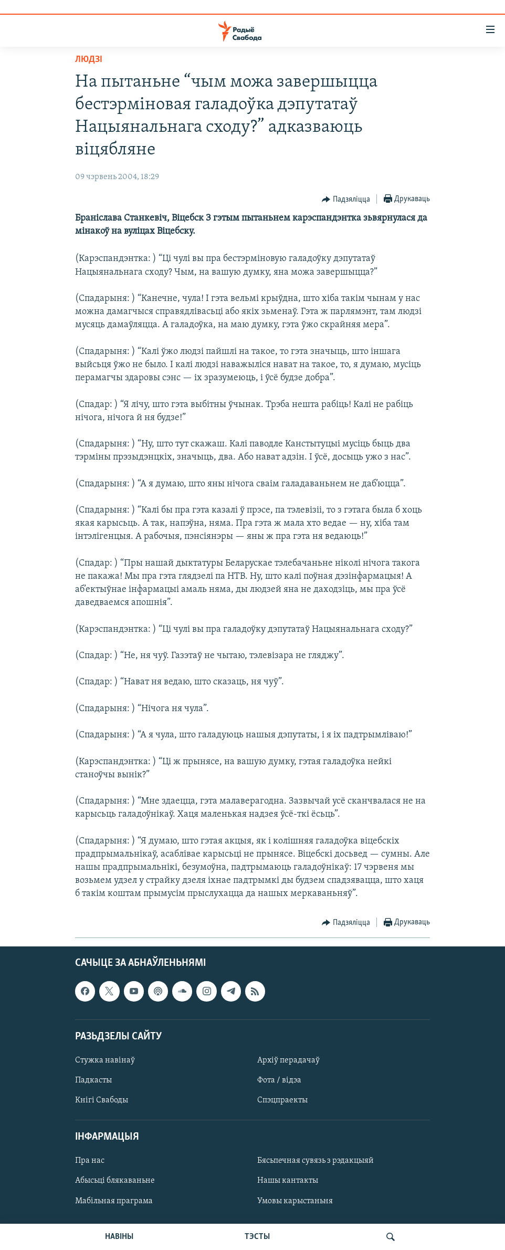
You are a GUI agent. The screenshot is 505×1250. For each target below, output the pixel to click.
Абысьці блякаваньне (115, 1180)
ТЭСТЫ (257, 1237)
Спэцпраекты (282, 1100)
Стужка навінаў (105, 1060)
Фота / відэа (279, 1080)
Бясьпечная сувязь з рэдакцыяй (315, 1161)
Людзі (88, 60)
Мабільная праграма (114, 1200)
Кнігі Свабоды (101, 1100)
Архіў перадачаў (288, 1060)
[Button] (346, 199)
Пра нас (89, 1161)
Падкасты (93, 1080)
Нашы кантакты (287, 1180)
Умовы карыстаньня (295, 1200)
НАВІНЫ (119, 1237)
